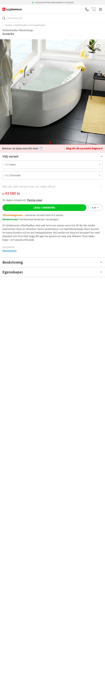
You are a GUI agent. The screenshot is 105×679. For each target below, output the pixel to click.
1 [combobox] (95, 207)
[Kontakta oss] (87, 9)
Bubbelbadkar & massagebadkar (29, 25)
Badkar (9, 25)
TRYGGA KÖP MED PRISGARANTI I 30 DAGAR (54, 2)
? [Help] (41, 148)
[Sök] (3, 18)
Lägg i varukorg (44, 207)
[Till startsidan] (12, 9)
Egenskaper (52, 272)
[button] (52, 156)
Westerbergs (9, 250)
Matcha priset (34, 200)
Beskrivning (52, 262)
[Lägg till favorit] (98, 46)
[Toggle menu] (100, 9)
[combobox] (52, 164)
